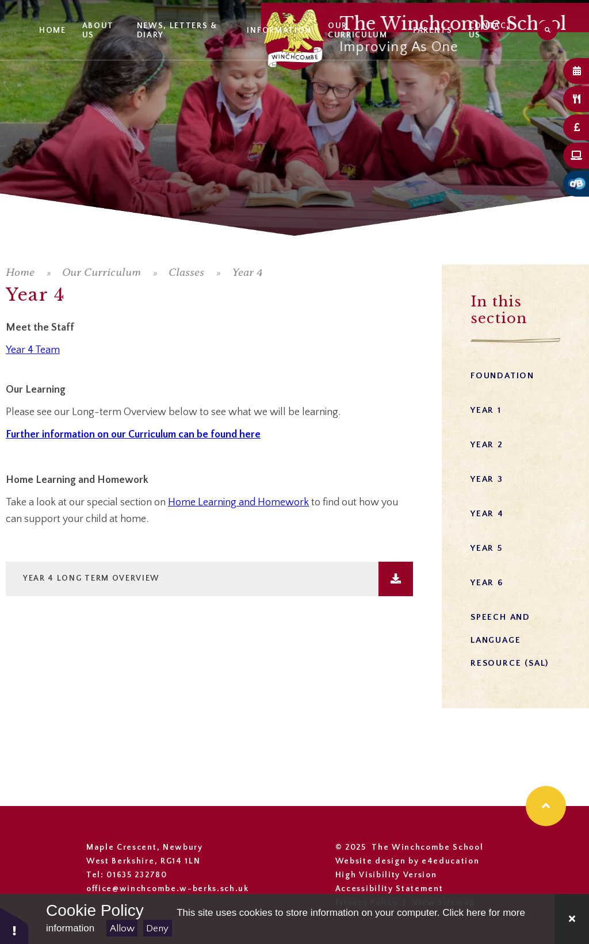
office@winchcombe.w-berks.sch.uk (167, 888)
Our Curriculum (101, 272)
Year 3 (487, 479)
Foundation (502, 376)
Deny (157, 928)
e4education (450, 861)
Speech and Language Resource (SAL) (510, 640)
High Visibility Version (386, 875)
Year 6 (487, 583)
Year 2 (487, 445)
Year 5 (487, 548)
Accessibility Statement (389, 888)
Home (20, 272)
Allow (122, 928)
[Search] (547, 30)
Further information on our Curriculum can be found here (133, 434)
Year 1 (486, 410)
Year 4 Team (33, 350)
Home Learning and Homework (238, 502)
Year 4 (247, 272)
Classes (186, 272)
